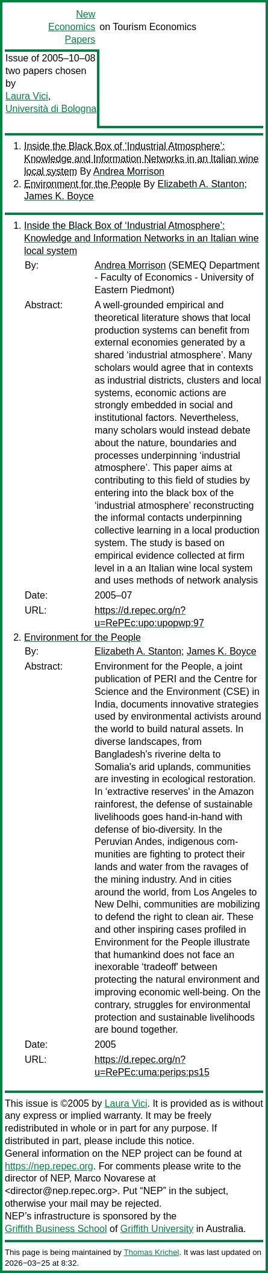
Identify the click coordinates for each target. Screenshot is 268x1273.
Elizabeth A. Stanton (200, 184)
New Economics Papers (71, 27)
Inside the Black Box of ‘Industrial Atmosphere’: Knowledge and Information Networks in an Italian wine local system (141, 158)
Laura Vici (26, 96)
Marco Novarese (109, 1178)
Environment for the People (82, 184)
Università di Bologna (50, 109)
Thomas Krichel (151, 1252)
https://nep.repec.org (49, 1166)
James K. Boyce (59, 196)
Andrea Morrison (128, 171)
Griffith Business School (56, 1229)
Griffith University (157, 1229)
